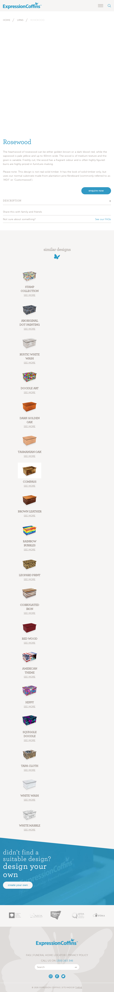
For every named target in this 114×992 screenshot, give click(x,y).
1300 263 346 (64, 960)
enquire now (96, 190)
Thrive (78, 987)
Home (6, 20)
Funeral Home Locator (49, 955)
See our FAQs (103, 219)
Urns (20, 20)
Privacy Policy (78, 955)
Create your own (18, 885)
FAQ (28, 955)
